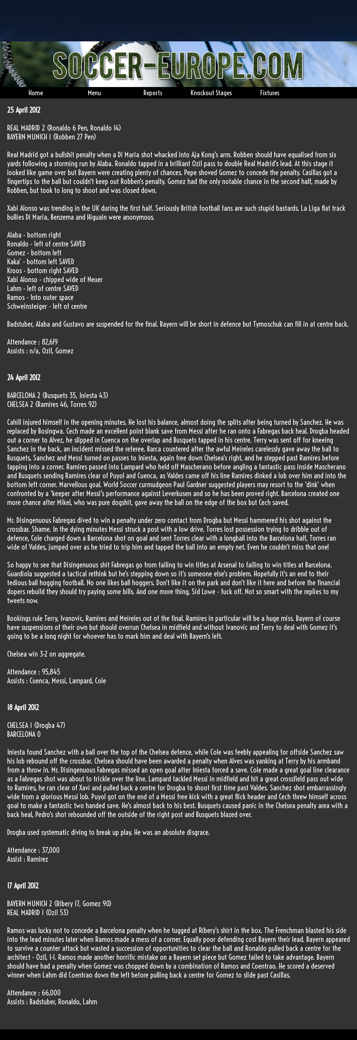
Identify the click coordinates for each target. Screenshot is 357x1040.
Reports (153, 92)
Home (36, 92)
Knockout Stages (211, 92)
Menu (94, 92)
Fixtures (270, 92)
